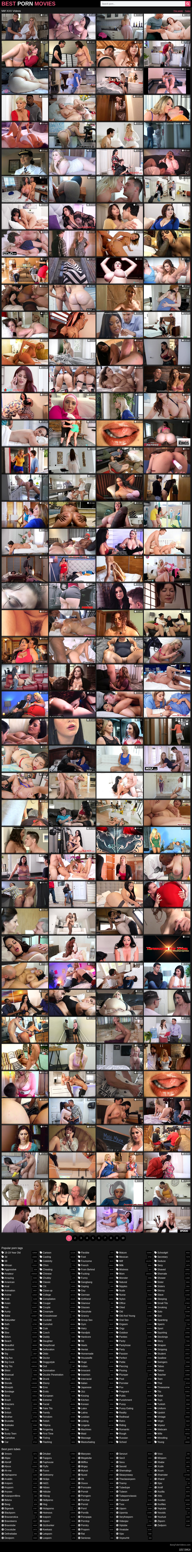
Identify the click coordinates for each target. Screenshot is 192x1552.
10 (123, 1238)
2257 (181, 1549)
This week (178, 11)
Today (187, 11)
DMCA (187, 1549)
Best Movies (29, 4)
